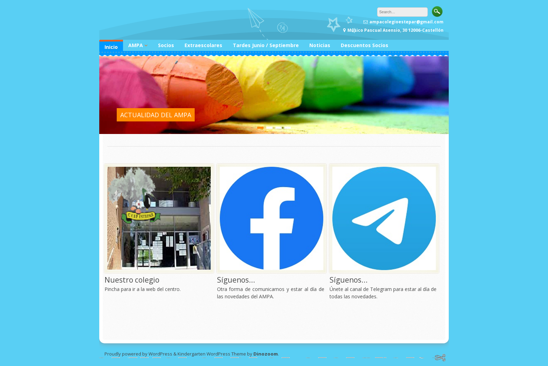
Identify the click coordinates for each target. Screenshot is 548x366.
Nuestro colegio (131, 280)
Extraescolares (203, 45)
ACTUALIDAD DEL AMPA (155, 115)
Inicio (111, 47)
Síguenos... (236, 280)
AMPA (135, 45)
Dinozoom (265, 354)
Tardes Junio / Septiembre (266, 45)
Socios (166, 45)
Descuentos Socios (364, 45)
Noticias (319, 45)
